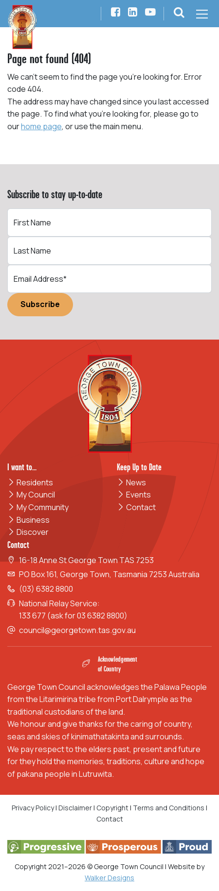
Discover (28, 532)
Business (28, 519)
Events (134, 494)
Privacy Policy (33, 807)
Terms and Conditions (169, 807)
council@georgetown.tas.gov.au (77, 630)
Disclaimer (75, 807)
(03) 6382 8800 (46, 588)
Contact (136, 507)
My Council (31, 494)
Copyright (112, 807)
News (131, 482)
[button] (179, 13)
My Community (38, 507)
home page (41, 126)
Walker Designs (109, 877)
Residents (30, 482)
